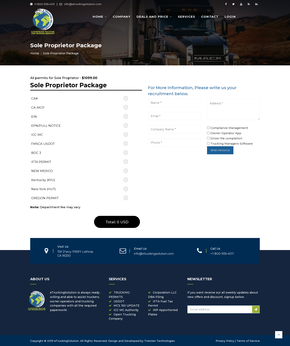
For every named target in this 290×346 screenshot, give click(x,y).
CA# (34, 98)
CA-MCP (37, 107)
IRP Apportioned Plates (163, 312)
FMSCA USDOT (43, 144)
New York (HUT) (43, 189)
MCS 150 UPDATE (127, 305)
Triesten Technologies (159, 340)
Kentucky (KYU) (43, 180)
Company (121, 17)
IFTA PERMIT (41, 162)
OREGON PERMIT (45, 198)
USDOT (119, 301)
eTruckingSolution (66, 340)
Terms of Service (248, 340)
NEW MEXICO (42, 171)
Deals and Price (152, 17)
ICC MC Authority (126, 310)
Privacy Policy (225, 340)
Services (186, 17)
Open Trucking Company (122, 317)
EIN (34, 116)
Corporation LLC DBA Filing (162, 295)
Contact (210, 17)
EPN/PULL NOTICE (46, 126)
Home (98, 17)
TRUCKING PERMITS (119, 295)
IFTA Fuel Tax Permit (160, 304)
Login (230, 17)
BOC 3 (36, 153)
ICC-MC (37, 135)
